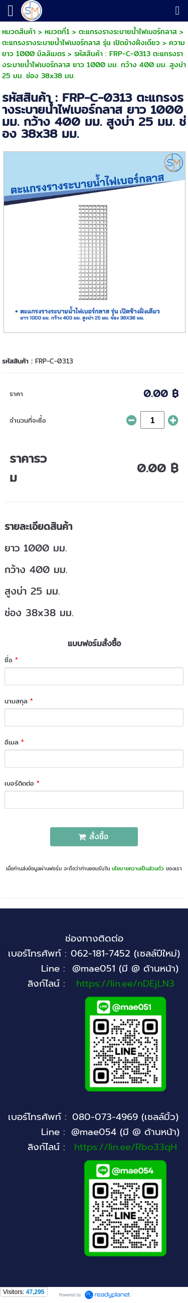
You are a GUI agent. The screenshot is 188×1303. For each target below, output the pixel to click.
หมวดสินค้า (19, 31)
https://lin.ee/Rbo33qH (125, 1147)
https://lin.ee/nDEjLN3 (125, 984)
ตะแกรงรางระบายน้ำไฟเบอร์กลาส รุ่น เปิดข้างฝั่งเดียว (81, 42)
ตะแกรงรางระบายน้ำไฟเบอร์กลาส (128, 31)
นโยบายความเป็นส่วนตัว (138, 868)
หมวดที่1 (57, 31)
